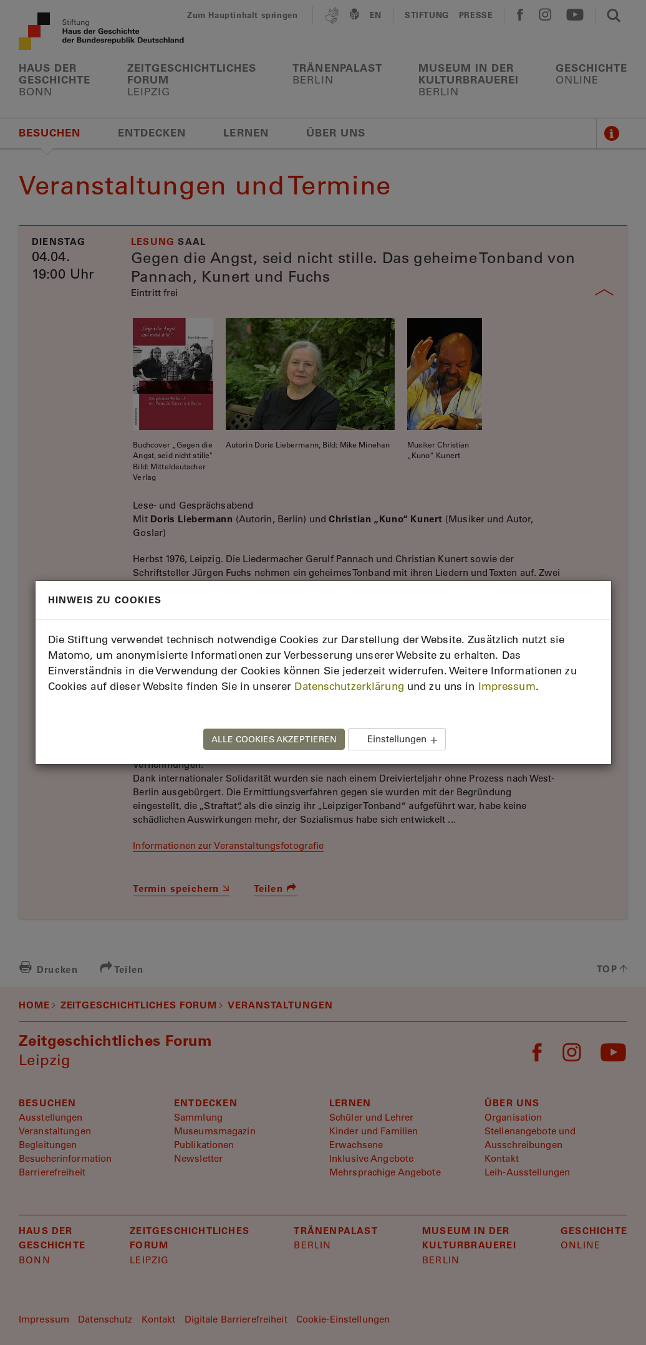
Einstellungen (397, 739)
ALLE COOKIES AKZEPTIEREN (274, 739)
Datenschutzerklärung (348, 686)
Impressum (507, 686)
